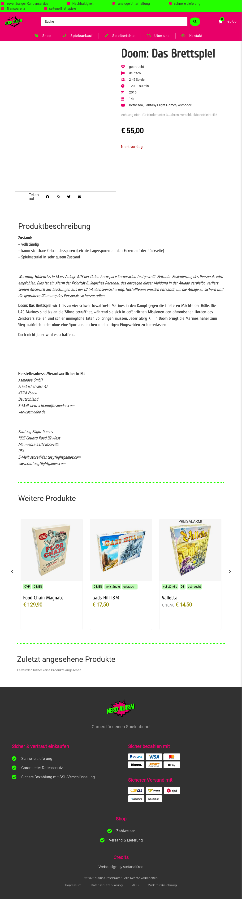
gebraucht (129, 586)
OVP (27, 586)
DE (182, 586)
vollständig (113, 586)
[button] (47, 196)
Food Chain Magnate (43, 598)
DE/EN (38, 586)
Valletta (169, 598)
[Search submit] (195, 22)
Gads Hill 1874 (105, 598)
